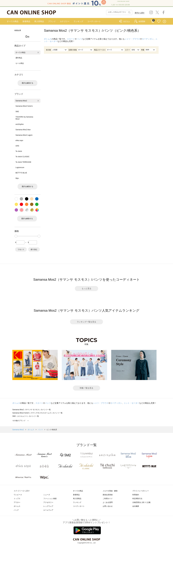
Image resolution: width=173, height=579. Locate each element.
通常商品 (19, 58)
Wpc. (17, 178)
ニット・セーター (131, 403)
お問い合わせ (108, 506)
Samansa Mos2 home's (24, 106)
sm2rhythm (20, 124)
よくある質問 (108, 502)
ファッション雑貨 (50, 499)
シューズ (46, 495)
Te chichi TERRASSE (23, 162)
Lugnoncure (20, 167)
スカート (71, 39)
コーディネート (94, 21)
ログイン (126, 21)
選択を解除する (27, 83)
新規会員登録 (108, 495)
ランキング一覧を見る (86, 322)
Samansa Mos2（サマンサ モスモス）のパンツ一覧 (31, 410)
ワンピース (18, 495)
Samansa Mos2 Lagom (24, 135)
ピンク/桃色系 (52, 430)
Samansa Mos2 (21, 101)
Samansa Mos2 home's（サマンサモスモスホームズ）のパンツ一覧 (37, 413)
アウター (17, 502)
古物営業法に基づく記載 (141, 502)
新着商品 (26, 21)
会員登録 (142, 21)
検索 (129, 12)
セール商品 (20, 63)
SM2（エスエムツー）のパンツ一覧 (25, 416)
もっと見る (86, 288)
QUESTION (164, 21)
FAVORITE (159, 21)
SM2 (17, 112)
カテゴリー (64, 21)
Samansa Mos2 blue (23, 130)
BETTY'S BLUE (21, 173)
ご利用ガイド (108, 499)
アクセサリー (48, 502)
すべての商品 (12, 21)
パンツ (79, 39)
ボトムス (48, 39)
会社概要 (135, 506)
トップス (17, 499)
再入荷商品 (39, 21)
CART (152, 21)
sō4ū (17, 146)
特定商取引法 (137, 499)
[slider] (16, 236)
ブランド (52, 21)
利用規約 (135, 495)
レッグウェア (48, 506)
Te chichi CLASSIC (22, 157)
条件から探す (140, 13)
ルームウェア (48, 510)
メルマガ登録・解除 (110, 491)
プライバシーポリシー (140, 491)
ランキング (78, 21)
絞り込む (34, 249)
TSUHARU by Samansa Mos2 (24, 118)
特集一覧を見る (86, 388)
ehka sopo (19, 140)
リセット (21, 249)
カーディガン (148, 39)
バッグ (16, 510)
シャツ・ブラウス (132, 39)
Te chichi (19, 151)
